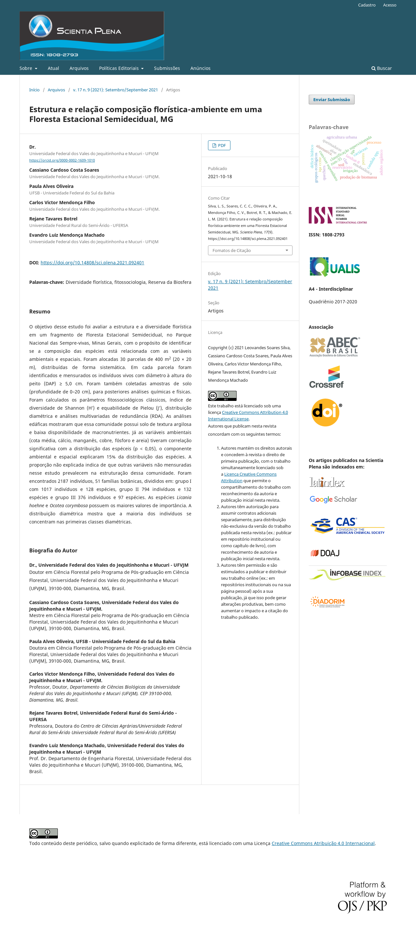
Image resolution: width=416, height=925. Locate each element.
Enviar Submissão (331, 99)
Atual (53, 68)
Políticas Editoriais (119, 68)
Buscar (381, 68)
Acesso (389, 5)
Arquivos (79, 68)
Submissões (167, 68)
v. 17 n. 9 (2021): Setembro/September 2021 (115, 90)
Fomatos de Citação (232, 250)
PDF (221, 145)
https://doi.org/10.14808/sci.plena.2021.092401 (92, 262)
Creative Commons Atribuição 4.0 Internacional (323, 843)
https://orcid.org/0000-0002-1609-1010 (62, 160)
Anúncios (200, 68)
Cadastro (367, 5)
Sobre (26, 68)
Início (34, 90)
